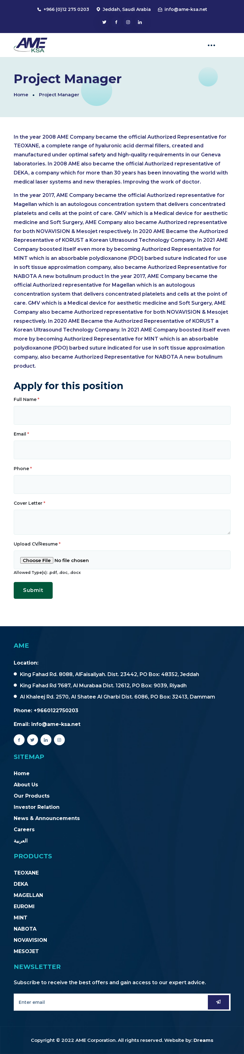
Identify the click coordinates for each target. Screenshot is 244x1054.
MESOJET (26, 951)
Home (21, 95)
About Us (26, 785)
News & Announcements (47, 818)
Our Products (32, 796)
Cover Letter (29, 503)
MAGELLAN (28, 895)
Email (21, 434)
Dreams (203, 1040)
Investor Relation (37, 807)
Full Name (26, 399)
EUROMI (24, 906)
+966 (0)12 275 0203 (66, 9)
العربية (20, 841)
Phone (23, 468)
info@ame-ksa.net (186, 9)
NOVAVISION (30, 940)
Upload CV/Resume (37, 544)
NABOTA (25, 929)
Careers (24, 829)
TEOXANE (26, 873)
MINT (20, 918)
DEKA (21, 884)
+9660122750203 (56, 710)
